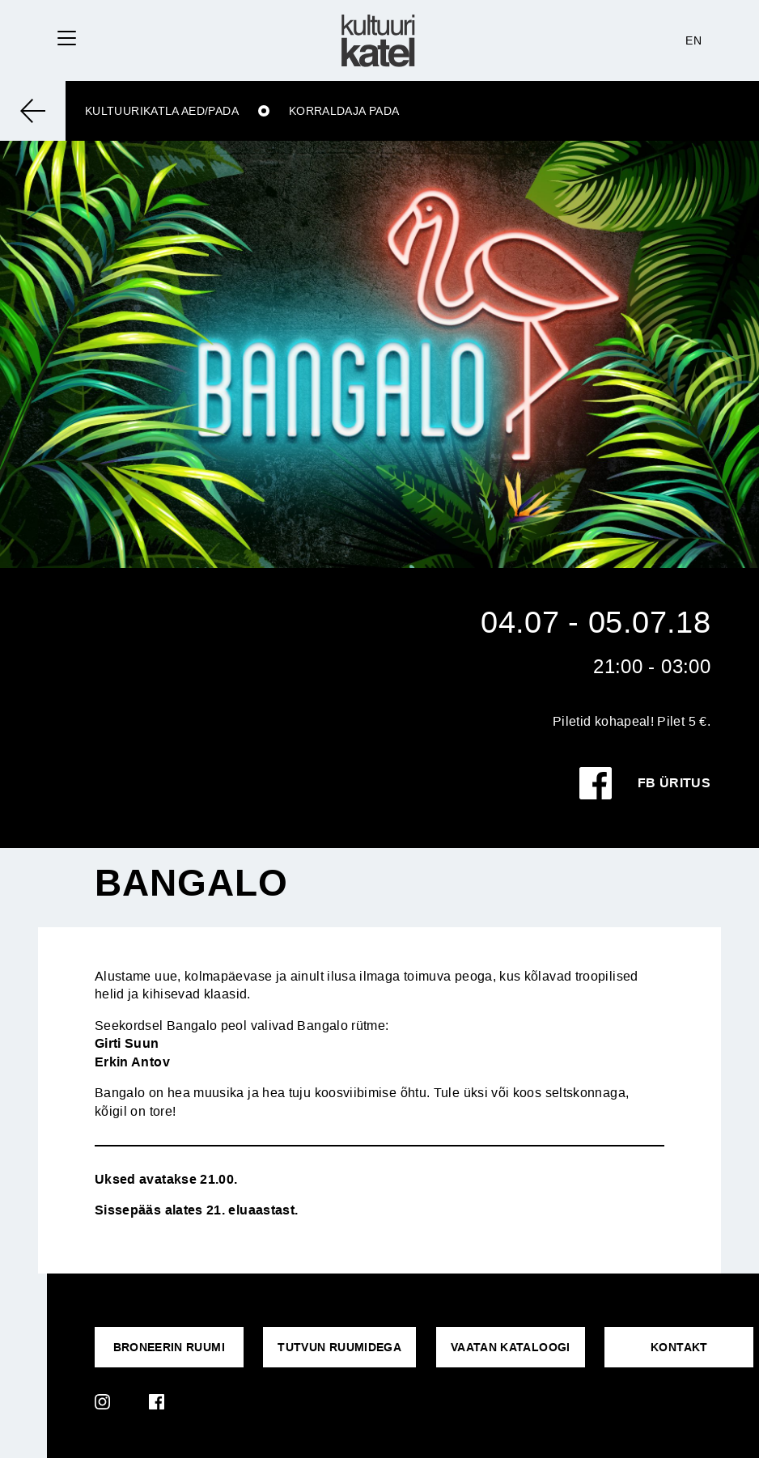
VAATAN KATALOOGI (510, 1347)
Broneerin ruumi (169, 1347)
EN (693, 40)
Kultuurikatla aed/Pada (162, 110)
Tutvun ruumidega (339, 1347)
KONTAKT (679, 1347)
